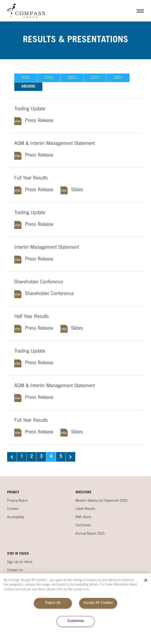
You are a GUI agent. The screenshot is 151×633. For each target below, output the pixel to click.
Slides (77, 190)
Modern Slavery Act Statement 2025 (101, 501)
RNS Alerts (83, 517)
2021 (118, 78)
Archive (28, 87)
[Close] (146, 580)
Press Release (39, 121)
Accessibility (15, 517)
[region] (75, 603)
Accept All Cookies (98, 603)
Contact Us (15, 570)
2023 (72, 78)
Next (70, 457)
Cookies (12, 509)
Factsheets (83, 525)
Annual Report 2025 (90, 534)
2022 (95, 78)
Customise (75, 621)
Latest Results (85, 509)
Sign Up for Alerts (19, 562)
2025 (25, 78)
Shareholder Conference (49, 294)
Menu (137, 10)
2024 (49, 78)
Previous (12, 457)
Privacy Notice (17, 501)
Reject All (52, 603)
